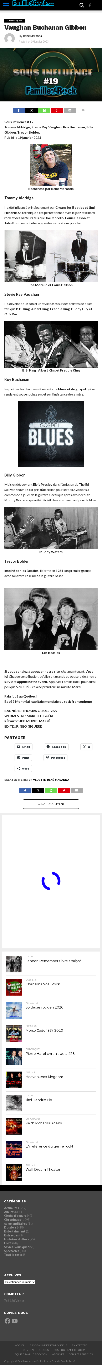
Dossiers (10, 1227)
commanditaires (15, 1223)
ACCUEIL (20, 1345)
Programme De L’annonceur (48, 1345)
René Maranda (32, 36)
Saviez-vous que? (16, 1247)
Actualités (11, 1208)
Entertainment (14, 1231)
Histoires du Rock (16, 1239)
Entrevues (11, 1235)
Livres (8, 1243)
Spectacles (11, 1251)
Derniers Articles (81, 1354)
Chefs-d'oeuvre (15, 1215)
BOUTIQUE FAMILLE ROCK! (69, 1350)
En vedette (37, 779)
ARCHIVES (58, 1354)
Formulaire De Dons (35, 1350)
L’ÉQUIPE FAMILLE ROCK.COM (30, 1354)
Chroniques (12, 1219)
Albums (9, 1212)
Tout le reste (13, 1254)
